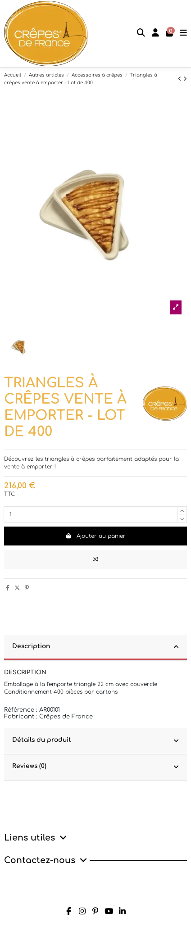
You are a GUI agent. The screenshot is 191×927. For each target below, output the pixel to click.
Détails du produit (95, 740)
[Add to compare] (95, 559)
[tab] (95, 648)
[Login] (156, 33)
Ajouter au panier (95, 536)
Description (95, 647)
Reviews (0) (95, 767)
